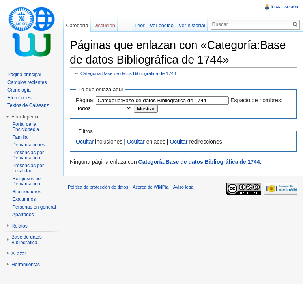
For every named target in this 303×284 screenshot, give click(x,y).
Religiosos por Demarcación (27, 181)
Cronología (19, 90)
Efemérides (19, 98)
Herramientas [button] (25, 264)
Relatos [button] (19, 226)
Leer (140, 25)
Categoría (77, 25)
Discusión (104, 25)
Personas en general (34, 207)
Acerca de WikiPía (150, 187)
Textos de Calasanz (28, 105)
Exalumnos (24, 199)
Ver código (161, 25)
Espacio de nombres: (256, 100)
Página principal (24, 74)
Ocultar (85, 141)
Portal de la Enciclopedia (25, 127)
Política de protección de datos (98, 187)
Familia (20, 137)
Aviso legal (184, 187)
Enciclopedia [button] (24, 117)
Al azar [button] (18, 253)
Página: (85, 100)
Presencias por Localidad (28, 168)
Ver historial (192, 25)
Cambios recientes (27, 82)
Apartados (23, 214)
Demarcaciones (28, 145)
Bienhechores (26, 191)
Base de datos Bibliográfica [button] (26, 239)
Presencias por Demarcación (28, 155)
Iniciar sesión (284, 6)
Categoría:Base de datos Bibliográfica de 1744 (128, 73)
